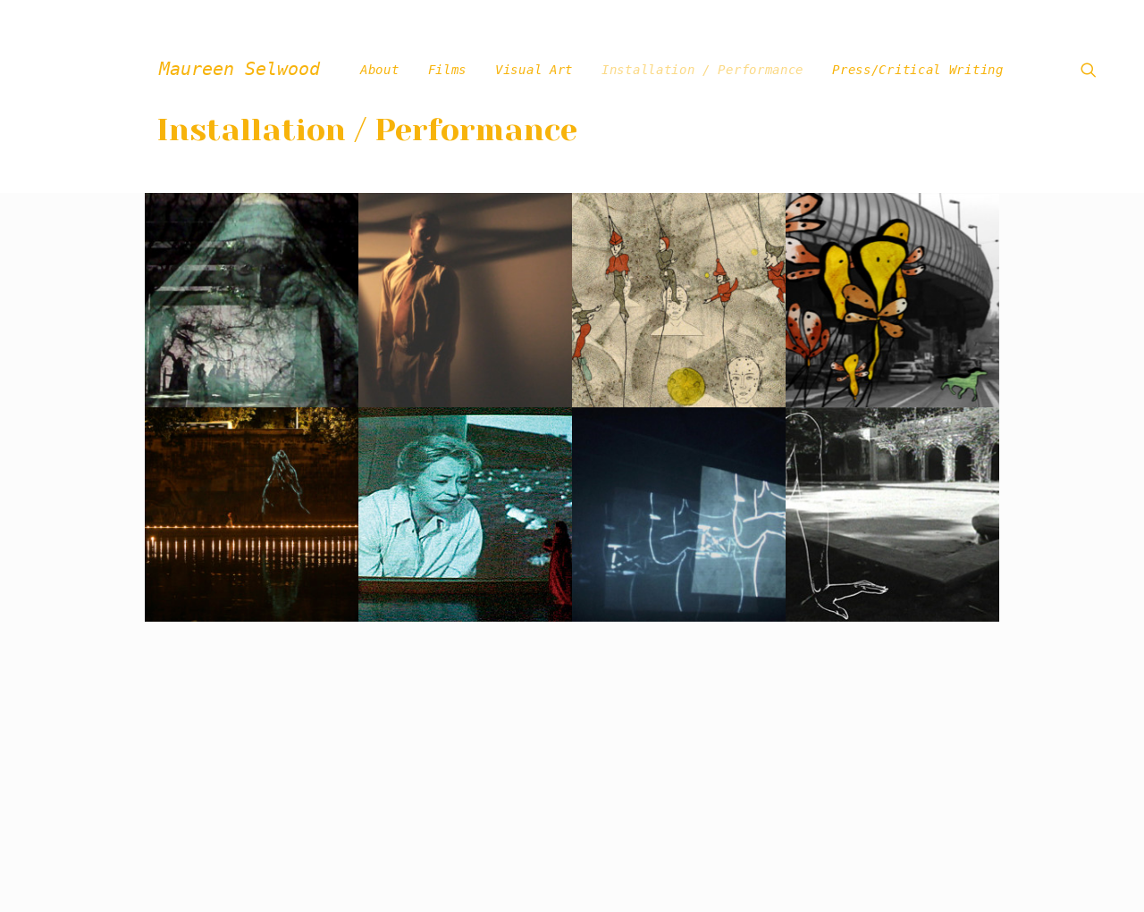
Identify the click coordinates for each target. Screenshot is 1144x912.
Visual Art (534, 70)
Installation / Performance (702, 70)
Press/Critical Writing (917, 70)
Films (447, 70)
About (380, 70)
